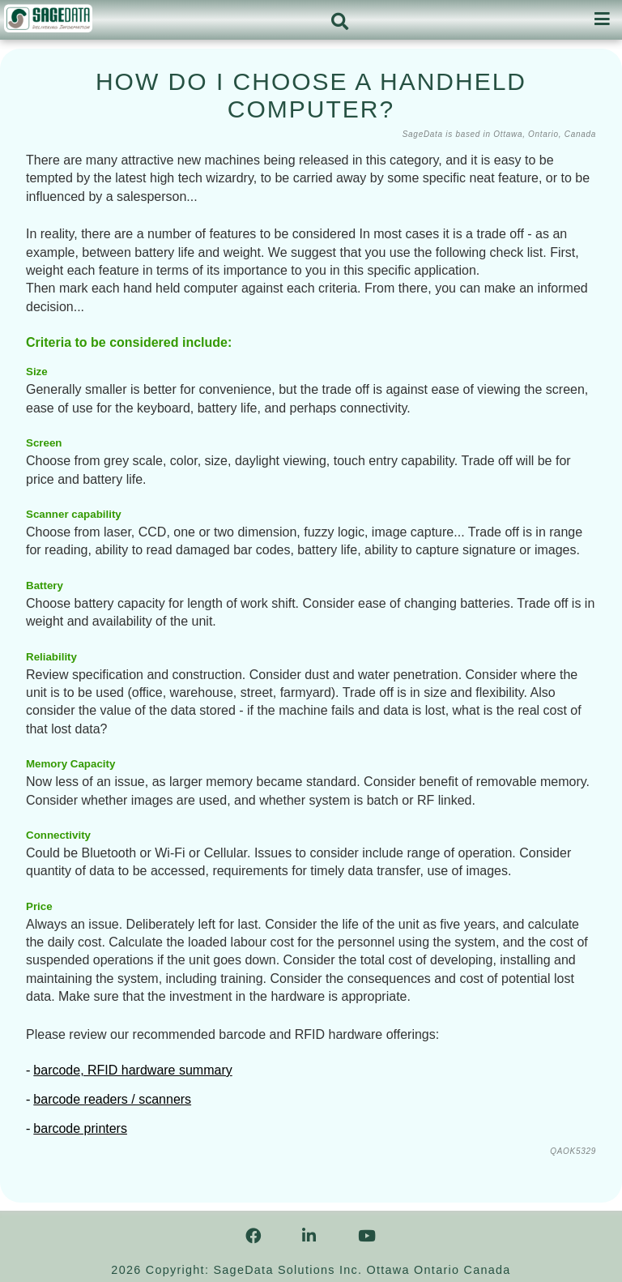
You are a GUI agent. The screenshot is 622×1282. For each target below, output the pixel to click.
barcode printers (80, 1128)
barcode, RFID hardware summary (132, 1070)
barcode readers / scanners (112, 1099)
